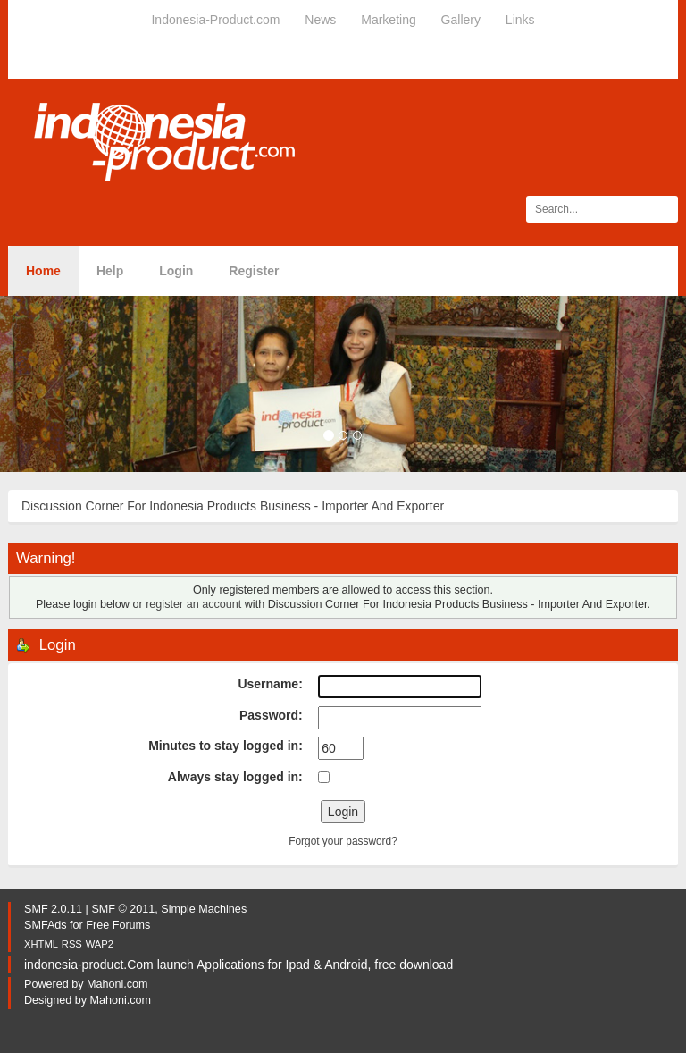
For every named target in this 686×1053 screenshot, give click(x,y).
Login (176, 271)
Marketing (388, 20)
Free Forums (118, 925)
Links (520, 20)
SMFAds (45, 925)
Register (254, 271)
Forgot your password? (343, 841)
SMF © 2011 (123, 909)
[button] (51, 384)
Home (43, 271)
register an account (193, 604)
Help (109, 271)
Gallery (461, 20)
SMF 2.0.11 (53, 909)
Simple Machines (204, 909)
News (320, 20)
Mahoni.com (117, 984)
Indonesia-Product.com (215, 20)
